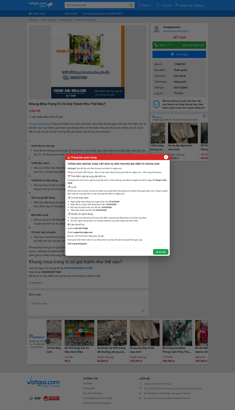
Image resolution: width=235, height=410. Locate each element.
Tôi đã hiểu (161, 251)
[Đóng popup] (166, 157)
